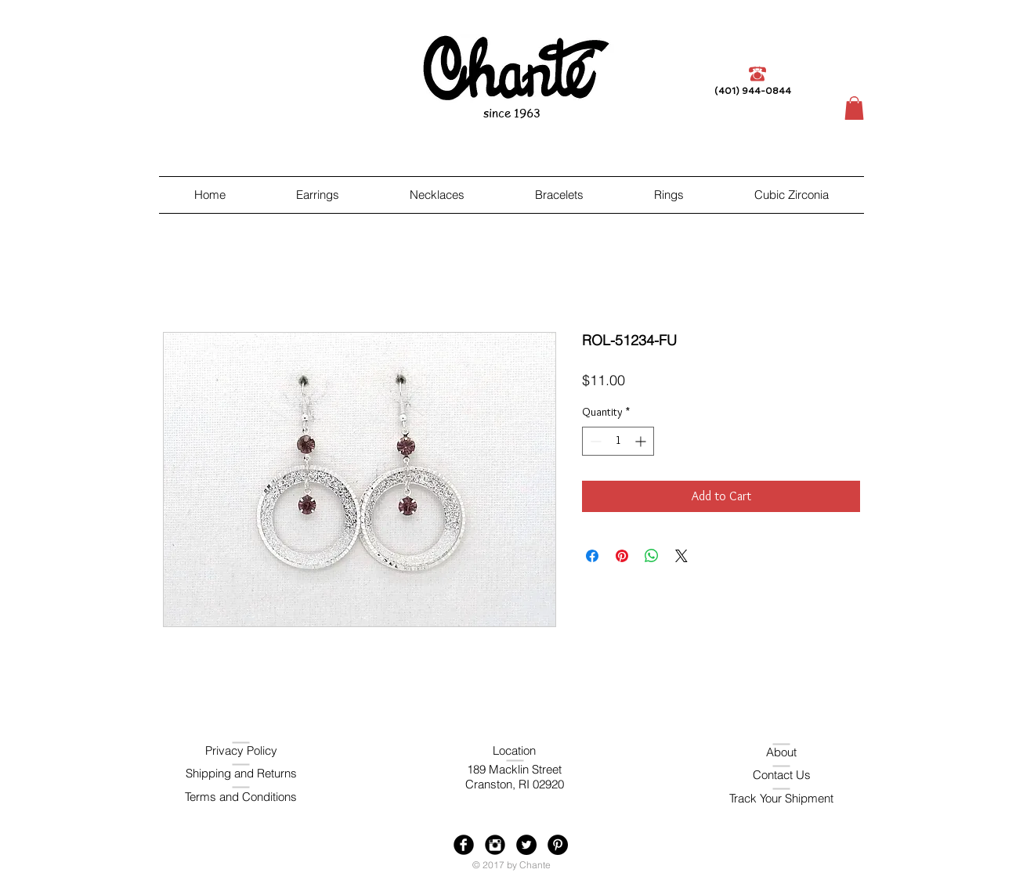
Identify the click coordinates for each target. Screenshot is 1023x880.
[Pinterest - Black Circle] (558, 845)
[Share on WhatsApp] (651, 555)
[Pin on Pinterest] (622, 555)
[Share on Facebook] (592, 555)
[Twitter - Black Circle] (526, 845)
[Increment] (642, 441)
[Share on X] (681, 555)
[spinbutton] (618, 441)
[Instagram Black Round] (495, 845)
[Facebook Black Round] (464, 845)
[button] (854, 108)
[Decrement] (594, 441)
